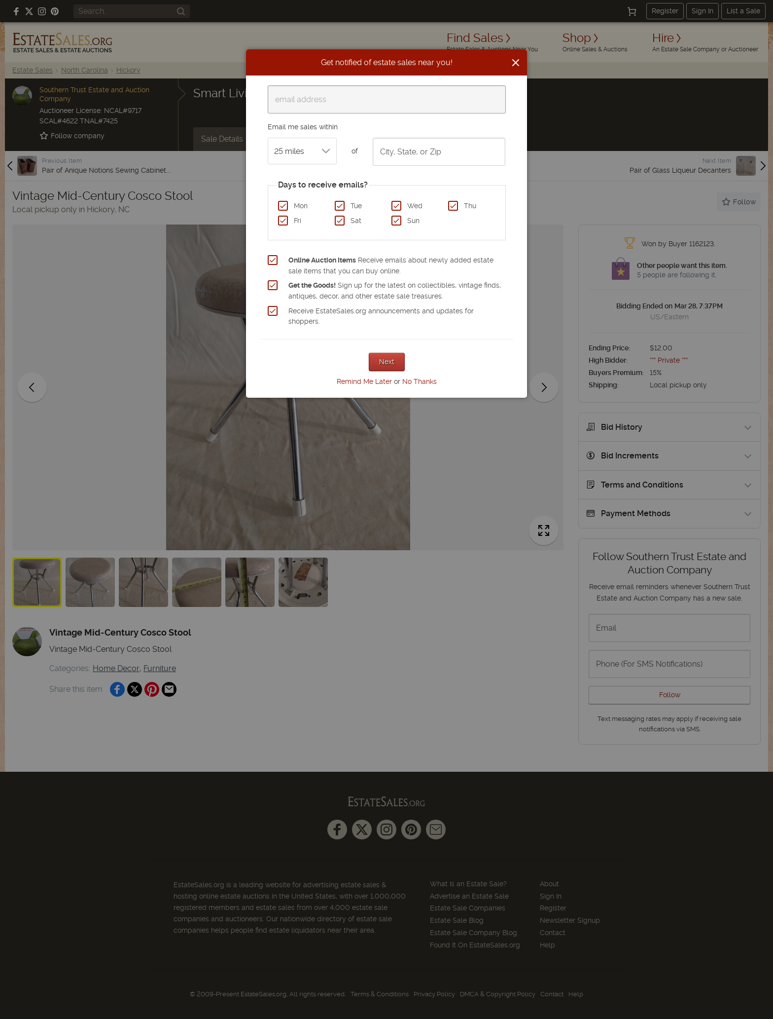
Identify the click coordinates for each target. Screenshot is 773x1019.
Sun (413, 221)
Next (386, 362)
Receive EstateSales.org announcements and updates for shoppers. (381, 316)
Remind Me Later (364, 381)
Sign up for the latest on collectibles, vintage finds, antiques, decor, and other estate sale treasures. (394, 290)
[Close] (516, 63)
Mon (301, 206)
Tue (356, 206)
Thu (470, 206)
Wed (414, 206)
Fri (297, 221)
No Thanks (419, 381)
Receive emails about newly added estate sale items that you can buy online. (390, 265)
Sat (356, 221)
